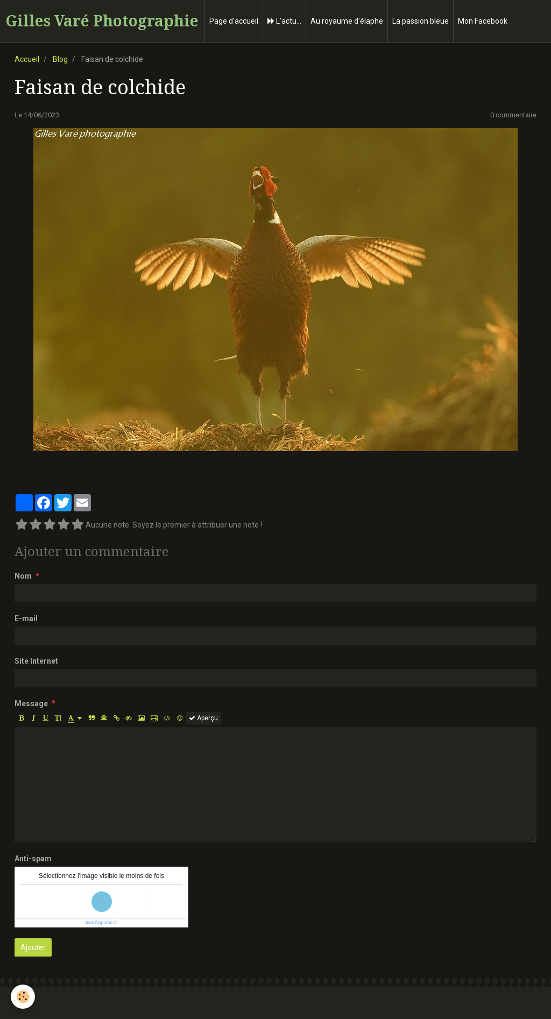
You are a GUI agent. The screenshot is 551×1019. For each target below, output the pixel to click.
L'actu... (284, 21)
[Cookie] (23, 997)
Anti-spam (33, 858)
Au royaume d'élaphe (346, 21)
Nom (23, 576)
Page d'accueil (233, 21)
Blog (60, 59)
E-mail (26, 618)
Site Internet (36, 661)
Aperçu (203, 718)
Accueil (27, 59)
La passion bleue (420, 21)
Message (31, 703)
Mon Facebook (482, 21)
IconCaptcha (99, 922)
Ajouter (33, 947)
